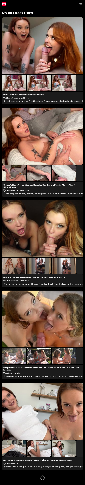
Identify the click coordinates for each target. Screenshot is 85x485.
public (51, 194)
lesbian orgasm (76, 376)
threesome (21, 284)
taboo (54, 101)
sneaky (30, 194)
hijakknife (73, 194)
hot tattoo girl (60, 376)
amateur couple (14, 467)
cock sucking (35, 467)
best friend (44, 101)
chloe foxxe (60, 194)
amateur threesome (33, 376)
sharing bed (58, 467)
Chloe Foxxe (12, 98)
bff (7, 194)
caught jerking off (75, 467)
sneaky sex (40, 194)
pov (25, 467)
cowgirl (47, 467)
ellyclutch (64, 101)
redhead (10, 101)
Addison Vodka (13, 373)
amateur (10, 284)
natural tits (22, 101)
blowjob (65, 284)
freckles (33, 101)
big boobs (75, 101)
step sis (14, 194)
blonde (18, 376)
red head (32, 284)
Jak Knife (24, 98)
